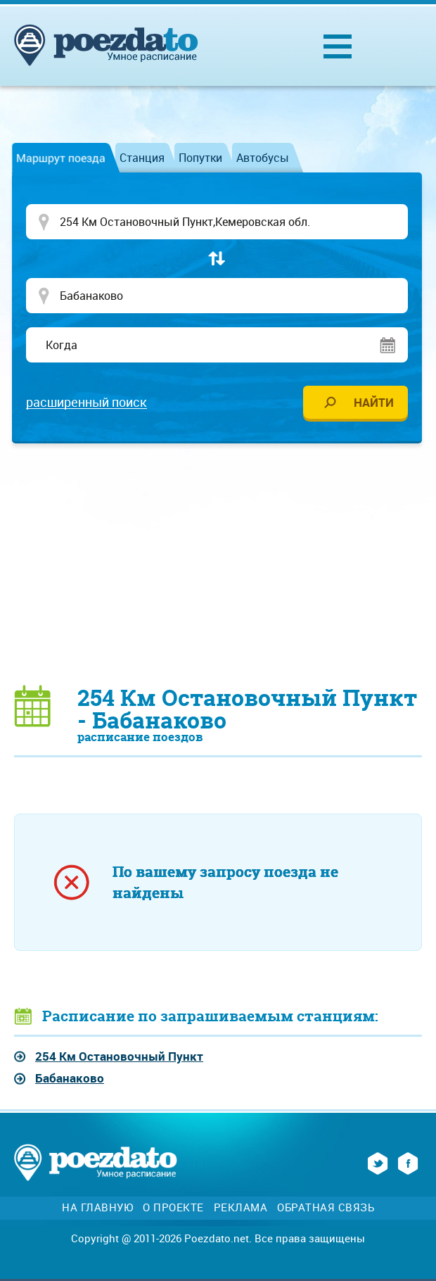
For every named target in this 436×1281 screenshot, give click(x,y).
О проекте (173, 1207)
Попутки (200, 157)
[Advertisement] (225, 563)
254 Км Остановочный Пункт (119, 1056)
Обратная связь (325, 1207)
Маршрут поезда (60, 157)
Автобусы (262, 157)
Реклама (241, 1207)
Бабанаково (69, 1078)
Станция (142, 157)
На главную (97, 1207)
